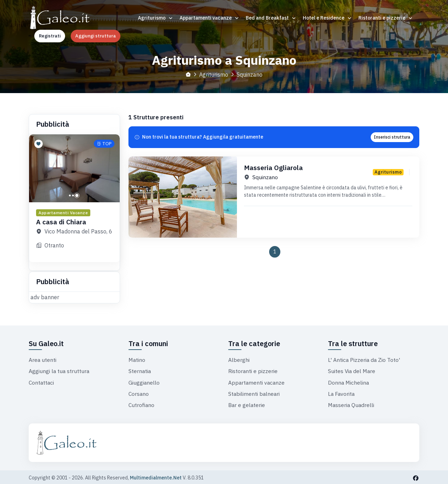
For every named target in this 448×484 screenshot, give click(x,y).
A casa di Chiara (62, 221)
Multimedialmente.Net (156, 476)
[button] (70, 195)
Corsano (138, 392)
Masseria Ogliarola (275, 167)
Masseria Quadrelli (352, 403)
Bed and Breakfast (271, 18)
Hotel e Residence (327, 18)
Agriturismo (155, 18)
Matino (137, 358)
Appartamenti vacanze (209, 18)
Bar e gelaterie (247, 403)
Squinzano (265, 177)
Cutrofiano (141, 403)
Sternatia (140, 369)
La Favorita (342, 392)
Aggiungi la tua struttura (59, 369)
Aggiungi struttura (95, 36)
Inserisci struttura (392, 136)
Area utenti (43, 358)
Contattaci (42, 381)
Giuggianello (144, 381)
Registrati (50, 36)
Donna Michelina (349, 381)
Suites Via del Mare (352, 369)
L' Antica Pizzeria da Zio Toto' (364, 358)
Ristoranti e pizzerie (385, 18)
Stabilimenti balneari (254, 392)
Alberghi (239, 358)
